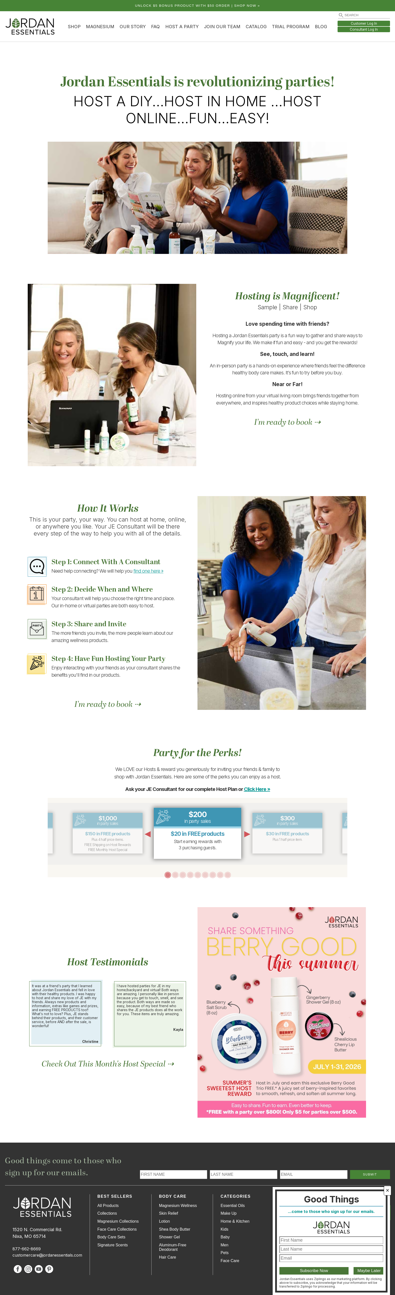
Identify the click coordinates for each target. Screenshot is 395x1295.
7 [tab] (212, 874)
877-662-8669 (26, 1248)
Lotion (164, 1221)
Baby (224, 1237)
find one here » (149, 571)
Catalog (256, 26)
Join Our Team (222, 26)
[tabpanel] (197, 833)
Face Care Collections (117, 1229)
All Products (108, 1205)
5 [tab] (197, 874)
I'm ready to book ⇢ (287, 422)
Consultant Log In (364, 29)
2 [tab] (175, 874)
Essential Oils (232, 1205)
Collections (107, 1213)
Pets (224, 1253)
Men (224, 1245)
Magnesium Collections (118, 1221)
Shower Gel (169, 1237)
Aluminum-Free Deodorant (172, 1247)
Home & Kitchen (234, 1221)
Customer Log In (364, 23)
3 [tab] (182, 874)
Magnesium (100, 26)
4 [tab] (190, 874)
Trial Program (291, 26)
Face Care (229, 1261)
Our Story (133, 26)
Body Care (173, 1196)
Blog (321, 26)
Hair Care (167, 1257)
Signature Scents (112, 1245)
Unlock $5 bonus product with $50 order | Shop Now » (197, 5)
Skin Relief (168, 1213)
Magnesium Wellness (178, 1205)
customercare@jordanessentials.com (47, 1255)
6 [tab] (204, 874)
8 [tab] (219, 874)
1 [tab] (167, 874)
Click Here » (257, 789)
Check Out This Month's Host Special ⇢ (108, 1064)
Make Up (228, 1213)
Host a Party (182, 26)
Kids (224, 1229)
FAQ (155, 26)
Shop (74, 26)
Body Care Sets (111, 1237)
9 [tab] (227, 874)
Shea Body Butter (174, 1229)
